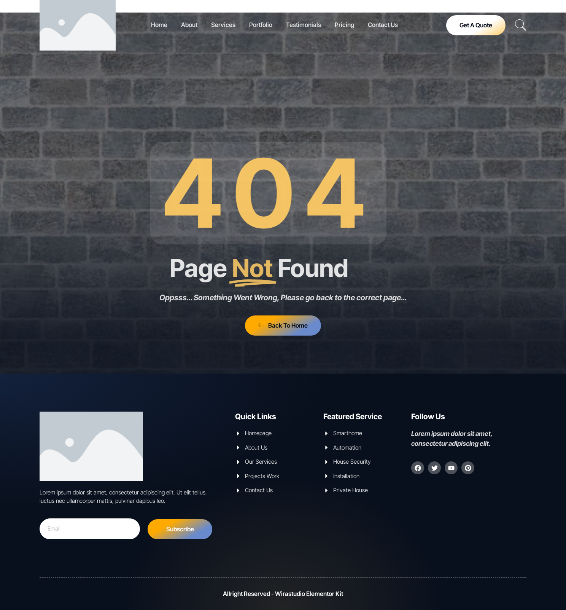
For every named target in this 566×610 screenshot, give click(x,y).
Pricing (344, 25)
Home (159, 25)
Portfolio (260, 25)
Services (223, 25)
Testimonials (303, 25)
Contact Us (383, 25)
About (189, 25)
